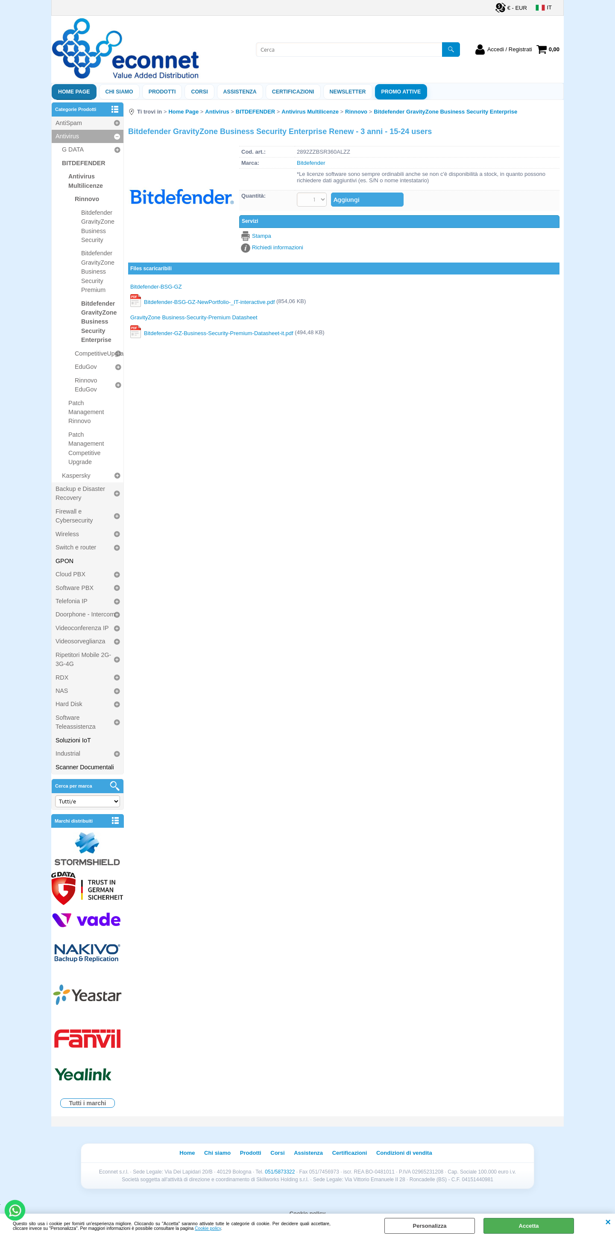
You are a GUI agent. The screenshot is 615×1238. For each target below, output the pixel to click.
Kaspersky (76, 475)
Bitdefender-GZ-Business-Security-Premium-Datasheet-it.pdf (218, 333)
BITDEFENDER (83, 163)
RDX (62, 677)
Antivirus (67, 136)
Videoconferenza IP (82, 628)
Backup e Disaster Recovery (80, 493)
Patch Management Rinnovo (86, 412)
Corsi (199, 92)
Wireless (67, 534)
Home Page (74, 92)
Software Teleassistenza (76, 722)
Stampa (261, 236)
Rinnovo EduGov (86, 385)
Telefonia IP (72, 601)
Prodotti (162, 92)
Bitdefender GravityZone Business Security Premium (97, 271)
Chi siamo (119, 92)
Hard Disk (69, 704)
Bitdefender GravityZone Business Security (97, 226)
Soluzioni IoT (73, 740)
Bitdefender (311, 163)
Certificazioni (293, 92)
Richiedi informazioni (277, 247)
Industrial (68, 753)
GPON (64, 561)
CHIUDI (608, 1222)
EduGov (86, 366)
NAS (62, 690)
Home (187, 1153)
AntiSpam (69, 123)
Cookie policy (208, 1228)
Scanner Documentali (85, 767)
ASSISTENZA (240, 92)
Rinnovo (87, 199)
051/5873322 (280, 1172)
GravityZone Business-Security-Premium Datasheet (194, 318)
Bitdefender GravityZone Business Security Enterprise (99, 322)
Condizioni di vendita (404, 1153)
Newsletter (348, 92)
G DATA (73, 149)
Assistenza (308, 1153)
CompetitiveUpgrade (99, 353)
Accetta (529, 1226)
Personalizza (430, 1226)
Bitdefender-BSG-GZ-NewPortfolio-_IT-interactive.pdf (209, 302)
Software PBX (75, 587)
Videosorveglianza (80, 641)
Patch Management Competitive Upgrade (86, 448)
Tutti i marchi (87, 1103)
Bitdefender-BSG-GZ (156, 286)
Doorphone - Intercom (85, 614)
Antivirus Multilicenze (85, 181)
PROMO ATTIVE (401, 92)
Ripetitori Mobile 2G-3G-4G (83, 659)
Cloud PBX (70, 574)
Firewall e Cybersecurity (74, 516)
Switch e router (76, 547)
